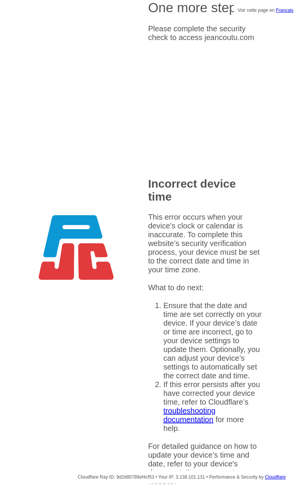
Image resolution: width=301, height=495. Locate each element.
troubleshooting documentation (189, 415)
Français (284, 10)
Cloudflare (275, 477)
